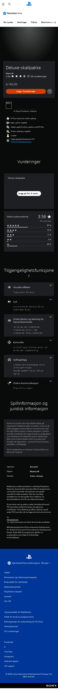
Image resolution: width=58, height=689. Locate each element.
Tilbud (34, 22)
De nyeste (8, 22)
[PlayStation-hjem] (29, 4)
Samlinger (22, 22)
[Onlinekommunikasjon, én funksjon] (29, 385)
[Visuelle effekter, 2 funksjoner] (29, 289)
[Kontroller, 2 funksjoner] (29, 345)
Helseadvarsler (12, 520)
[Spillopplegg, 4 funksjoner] (29, 366)
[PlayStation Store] (13, 13)
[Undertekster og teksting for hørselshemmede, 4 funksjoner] (29, 325)
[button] (21, 141)
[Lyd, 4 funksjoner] (29, 305)
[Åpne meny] (3, 4)
